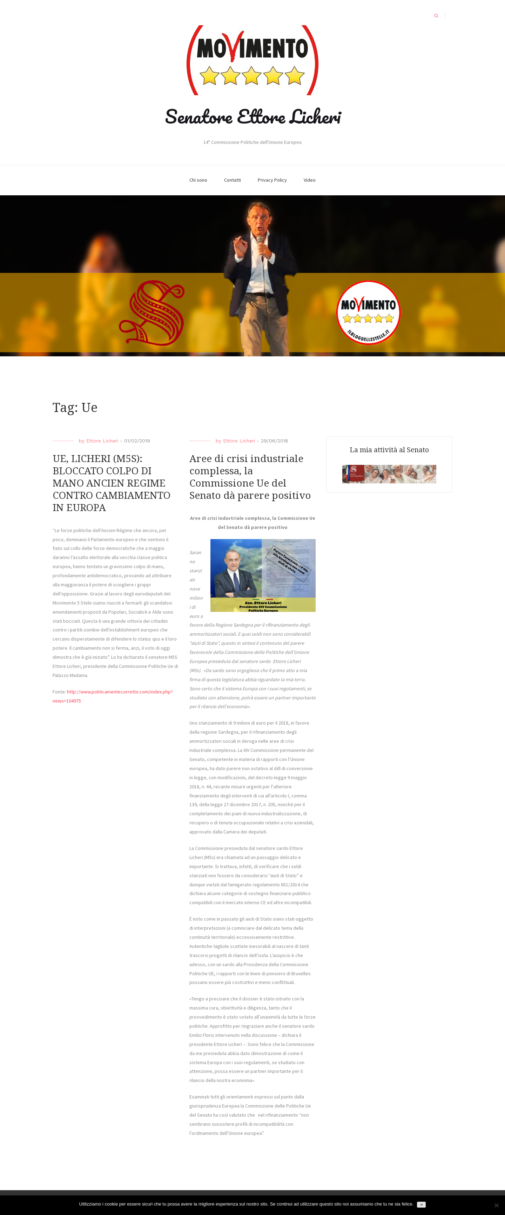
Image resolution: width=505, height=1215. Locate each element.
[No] (496, 1205)
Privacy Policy (272, 180)
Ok (421, 1204)
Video (310, 180)
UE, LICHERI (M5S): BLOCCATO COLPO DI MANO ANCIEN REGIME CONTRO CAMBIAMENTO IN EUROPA (111, 483)
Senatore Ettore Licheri (253, 116)
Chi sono (198, 180)
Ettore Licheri (102, 441)
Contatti (232, 180)
